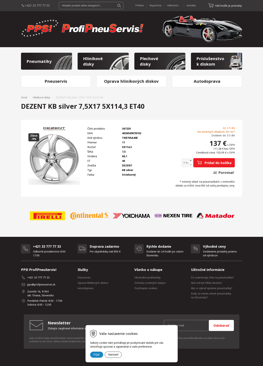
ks (187, 162)
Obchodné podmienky (147, 277)
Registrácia (155, 5)
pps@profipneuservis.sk (41, 284)
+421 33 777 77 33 (37, 6)
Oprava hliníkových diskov (93, 283)
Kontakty (191, 5)
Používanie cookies (145, 288)
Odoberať (221, 325)
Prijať (97, 354)
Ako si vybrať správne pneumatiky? (211, 288)
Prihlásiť (139, 5)
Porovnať (223, 172)
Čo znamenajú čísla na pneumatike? (212, 277)
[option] (48, 215)
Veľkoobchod (174, 5)
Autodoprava (85, 288)
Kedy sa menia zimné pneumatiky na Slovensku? (211, 295)
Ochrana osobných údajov (150, 283)
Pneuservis (84, 277)
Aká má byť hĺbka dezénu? (206, 283)
